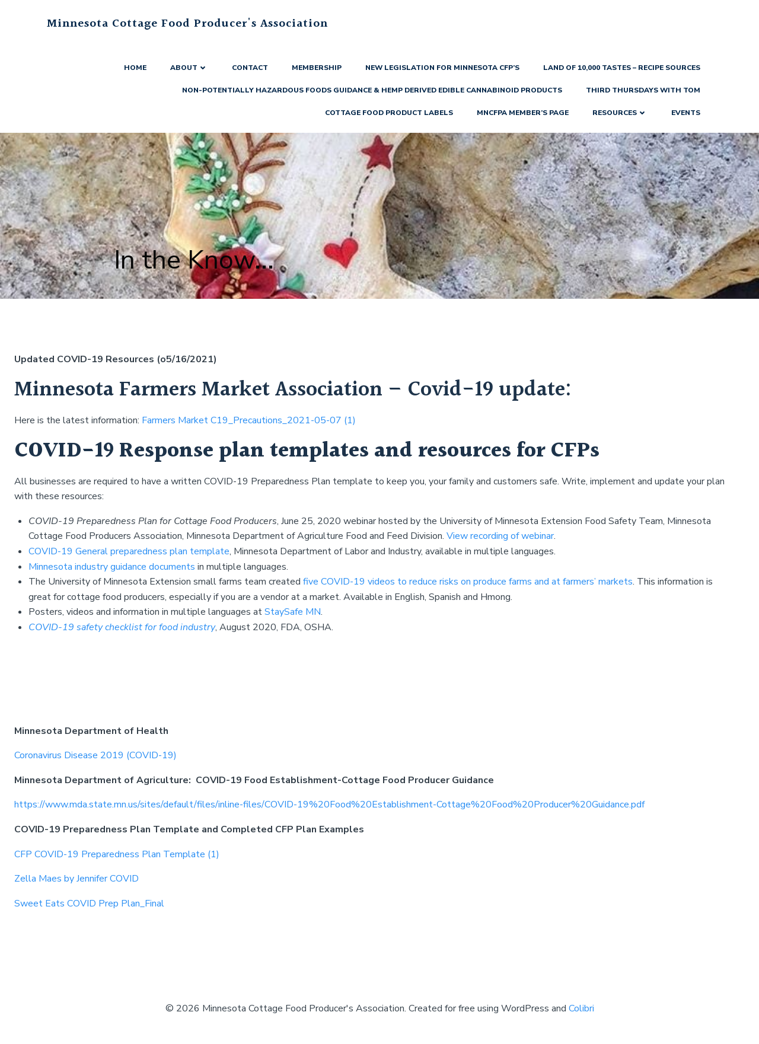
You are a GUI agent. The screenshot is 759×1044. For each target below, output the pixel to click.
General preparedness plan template (152, 551)
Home (135, 67)
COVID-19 (51, 551)
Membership (317, 67)
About (189, 67)
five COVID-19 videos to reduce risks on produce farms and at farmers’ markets (468, 581)
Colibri (581, 1008)
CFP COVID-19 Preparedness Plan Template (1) (116, 854)
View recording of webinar (500, 535)
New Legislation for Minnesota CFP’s (442, 67)
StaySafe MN (292, 611)
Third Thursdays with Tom (643, 90)
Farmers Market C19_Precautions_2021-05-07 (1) (249, 420)
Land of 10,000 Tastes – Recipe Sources (621, 67)
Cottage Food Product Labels (389, 112)
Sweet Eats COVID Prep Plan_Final (89, 903)
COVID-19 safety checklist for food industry (121, 627)
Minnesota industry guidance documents (111, 566)
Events (685, 112)
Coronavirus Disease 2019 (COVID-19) (95, 755)
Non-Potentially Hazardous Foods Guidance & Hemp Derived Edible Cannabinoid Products (372, 90)
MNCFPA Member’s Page (523, 112)
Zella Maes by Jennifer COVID (76, 878)
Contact (250, 67)
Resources (620, 112)
